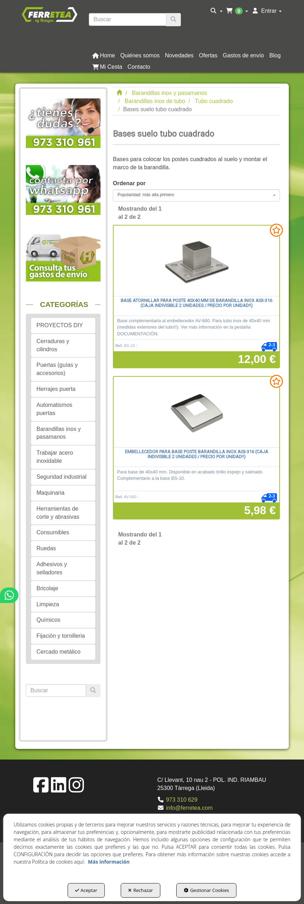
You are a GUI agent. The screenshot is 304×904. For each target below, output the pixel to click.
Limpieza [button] (47, 604)
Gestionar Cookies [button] (206, 890)
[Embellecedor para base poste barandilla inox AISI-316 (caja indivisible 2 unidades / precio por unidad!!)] (196, 412)
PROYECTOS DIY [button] (59, 325)
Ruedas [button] (46, 548)
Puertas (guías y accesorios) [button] (57, 369)
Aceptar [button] (86, 890)
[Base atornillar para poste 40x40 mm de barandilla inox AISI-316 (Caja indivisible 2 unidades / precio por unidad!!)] (196, 261)
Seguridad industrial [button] (61, 477)
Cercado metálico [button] (58, 652)
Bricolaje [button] (47, 588)
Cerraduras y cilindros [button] (52, 345)
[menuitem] (216, 11)
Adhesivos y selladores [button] (51, 568)
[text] (127, 19)
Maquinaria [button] (50, 493)
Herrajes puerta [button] (55, 389)
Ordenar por (129, 183)
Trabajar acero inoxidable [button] (54, 457)
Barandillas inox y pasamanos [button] (58, 433)
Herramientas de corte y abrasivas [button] (57, 513)
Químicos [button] (48, 620)
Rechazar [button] (140, 890)
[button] (49, 14)
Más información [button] (109, 861)
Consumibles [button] (52, 532)
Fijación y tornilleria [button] (60, 636)
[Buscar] (173, 19)
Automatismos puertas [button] (54, 409)
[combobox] (196, 195)
